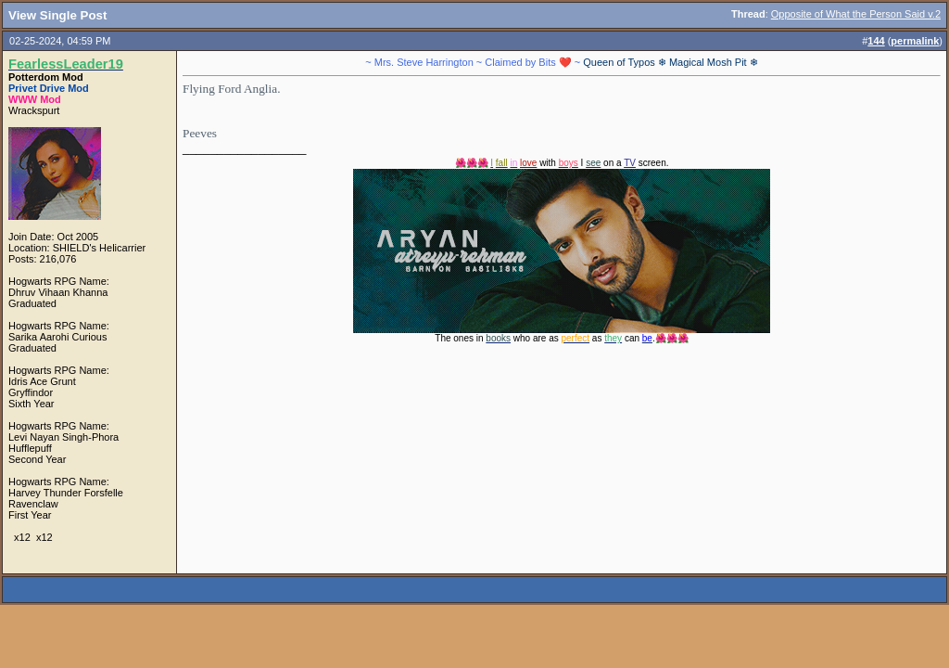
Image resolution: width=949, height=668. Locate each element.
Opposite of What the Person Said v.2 (856, 13)
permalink (915, 40)
